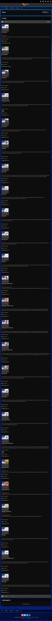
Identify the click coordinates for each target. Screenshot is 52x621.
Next (6, 21)
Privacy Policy (28, 617)
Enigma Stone (4, 193)
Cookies (36, 617)
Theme (23, 617)
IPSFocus (20, 617)
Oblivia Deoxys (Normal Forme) (7, 327)
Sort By (48, 21)
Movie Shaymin (4, 32)
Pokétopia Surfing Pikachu (6, 511)
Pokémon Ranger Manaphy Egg (7, 443)
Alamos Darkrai (4, 126)
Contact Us (32, 617)
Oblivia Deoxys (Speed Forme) (7, 349)
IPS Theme (16, 617)
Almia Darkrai (4, 77)
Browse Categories (26, 604)
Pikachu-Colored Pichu (6, 419)
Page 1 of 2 (13, 21)
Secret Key (3, 534)
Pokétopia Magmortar (5, 489)
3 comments (4, 41)
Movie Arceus (4, 171)
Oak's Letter (4, 261)
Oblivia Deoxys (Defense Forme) (7, 305)
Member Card (4, 215)
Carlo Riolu (4, 148)
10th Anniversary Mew (6, 100)
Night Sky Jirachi (5, 239)
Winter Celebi (4, 581)
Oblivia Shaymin (4, 396)
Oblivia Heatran (4, 373)
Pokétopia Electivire (5, 467)
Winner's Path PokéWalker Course (8, 558)
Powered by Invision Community (26, 618)
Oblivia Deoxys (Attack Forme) (7, 283)
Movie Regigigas (5, 54)
